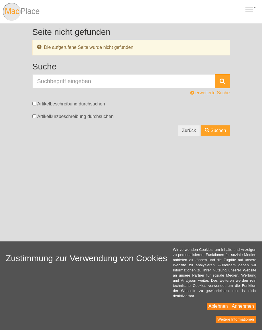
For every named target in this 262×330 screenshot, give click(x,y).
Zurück (189, 130)
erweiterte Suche (210, 92)
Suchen (215, 130)
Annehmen (243, 306)
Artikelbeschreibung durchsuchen (71, 103)
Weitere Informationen (235, 319)
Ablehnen (218, 306)
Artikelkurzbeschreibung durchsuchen (75, 116)
